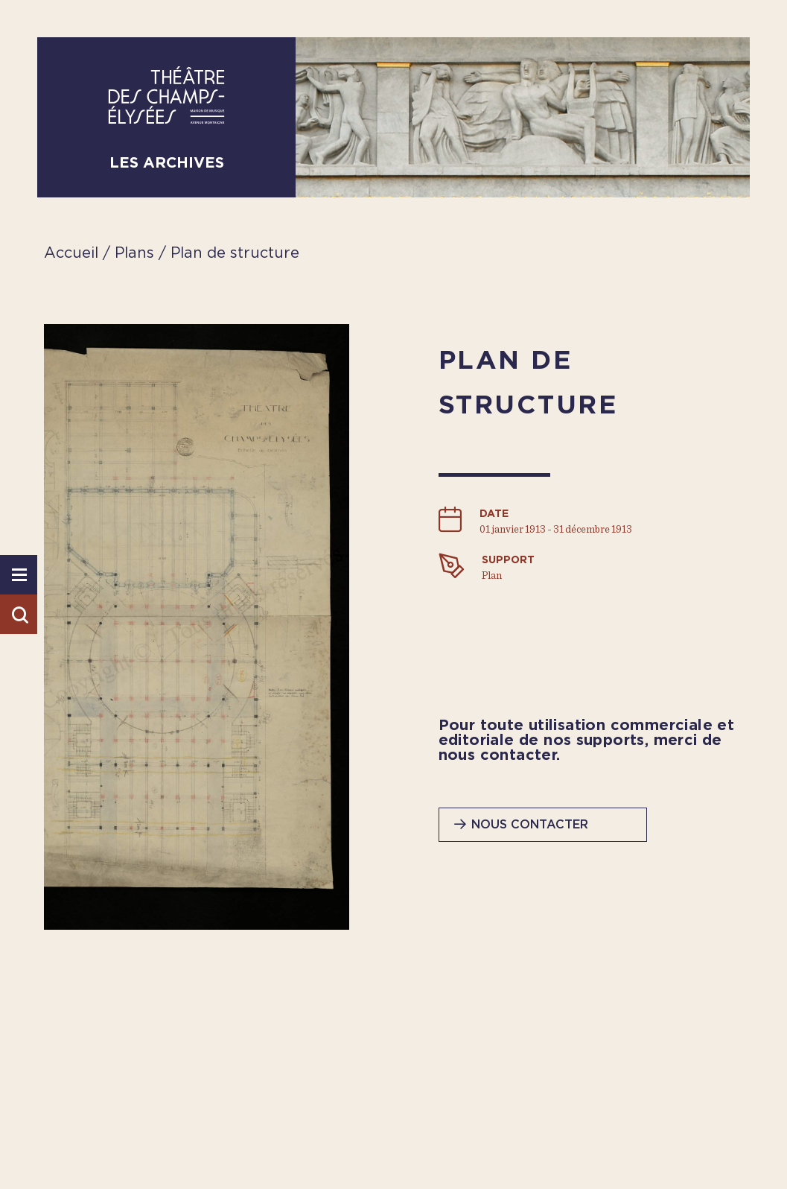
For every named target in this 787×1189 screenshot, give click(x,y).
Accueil (71, 253)
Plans (137, 253)
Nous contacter (529, 825)
